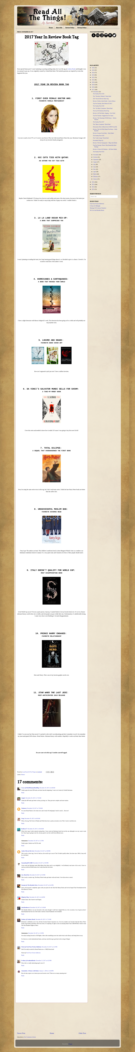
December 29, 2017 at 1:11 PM (36, 840)
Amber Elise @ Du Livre (27, 851)
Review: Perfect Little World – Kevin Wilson (104, 101)
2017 (93, 89)
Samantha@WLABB (26, 863)
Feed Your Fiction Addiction (33, 952)
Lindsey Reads (71, 69)
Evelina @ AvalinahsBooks (28, 960)
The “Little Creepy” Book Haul (101, 138)
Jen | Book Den (25, 875)
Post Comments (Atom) (30, 1037)
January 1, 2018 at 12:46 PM (46, 971)
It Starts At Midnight (95, 206)
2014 (93, 187)
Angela (23, 798)
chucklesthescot (25, 907)
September (96, 159)
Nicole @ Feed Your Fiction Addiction (31, 947)
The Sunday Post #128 (98, 106)
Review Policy (69, 28)
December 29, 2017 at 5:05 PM (40, 863)
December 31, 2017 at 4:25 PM (43, 960)
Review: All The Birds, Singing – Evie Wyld (104, 113)
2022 (93, 77)
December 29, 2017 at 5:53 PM (37, 875)
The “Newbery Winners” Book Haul (102, 96)
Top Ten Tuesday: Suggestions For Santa (103, 115)
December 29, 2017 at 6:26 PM (37, 897)
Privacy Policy (81, 28)
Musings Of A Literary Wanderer (98, 208)
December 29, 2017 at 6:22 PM (45, 885)
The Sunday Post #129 (98, 93)
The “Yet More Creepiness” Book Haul (102, 108)
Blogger (70, 1044)
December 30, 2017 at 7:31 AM (43, 919)
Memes (23, 774)
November (96, 154)
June (94, 166)
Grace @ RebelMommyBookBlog (30, 787)
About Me (59, 28)
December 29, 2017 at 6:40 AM (47, 787)
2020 (93, 82)
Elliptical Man (25, 897)
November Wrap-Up (98, 140)
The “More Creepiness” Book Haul (101, 124)
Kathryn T (24, 828)
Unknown (24, 808)
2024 (93, 72)
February (95, 176)
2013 (93, 189)
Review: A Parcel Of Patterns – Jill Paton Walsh (105, 149)
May (94, 169)
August (95, 162)
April (94, 171)
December (96, 91)
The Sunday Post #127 (98, 122)
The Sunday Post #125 (98, 151)
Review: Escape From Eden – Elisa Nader (103, 133)
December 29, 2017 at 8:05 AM (32, 818)
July (94, 164)
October (95, 157)
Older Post (82, 1033)
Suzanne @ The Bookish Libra (29, 885)
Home (51, 28)
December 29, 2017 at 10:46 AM (36, 828)
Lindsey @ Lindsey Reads (28, 919)
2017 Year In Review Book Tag (101, 98)
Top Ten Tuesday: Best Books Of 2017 (102, 103)
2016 (93, 182)
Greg (22, 818)
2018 (93, 87)
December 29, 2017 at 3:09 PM (42, 851)
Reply (22, 792)
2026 (93, 67)
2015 (93, 184)
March (95, 174)
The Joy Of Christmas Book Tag (101, 110)
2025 (93, 70)
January (95, 179)
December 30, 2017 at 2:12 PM (49, 947)
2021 (93, 79)
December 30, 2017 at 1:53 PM (36, 933)
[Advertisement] (51, 1017)
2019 (93, 84)
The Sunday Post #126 (98, 135)
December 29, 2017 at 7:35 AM (33, 798)
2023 (93, 75)
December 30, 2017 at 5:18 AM (38, 907)
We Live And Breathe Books (97, 210)
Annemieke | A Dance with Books (30, 971)
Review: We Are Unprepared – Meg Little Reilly (105, 143)
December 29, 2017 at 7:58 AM (35, 808)
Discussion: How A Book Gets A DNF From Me (105, 127)
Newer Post (21, 1033)
